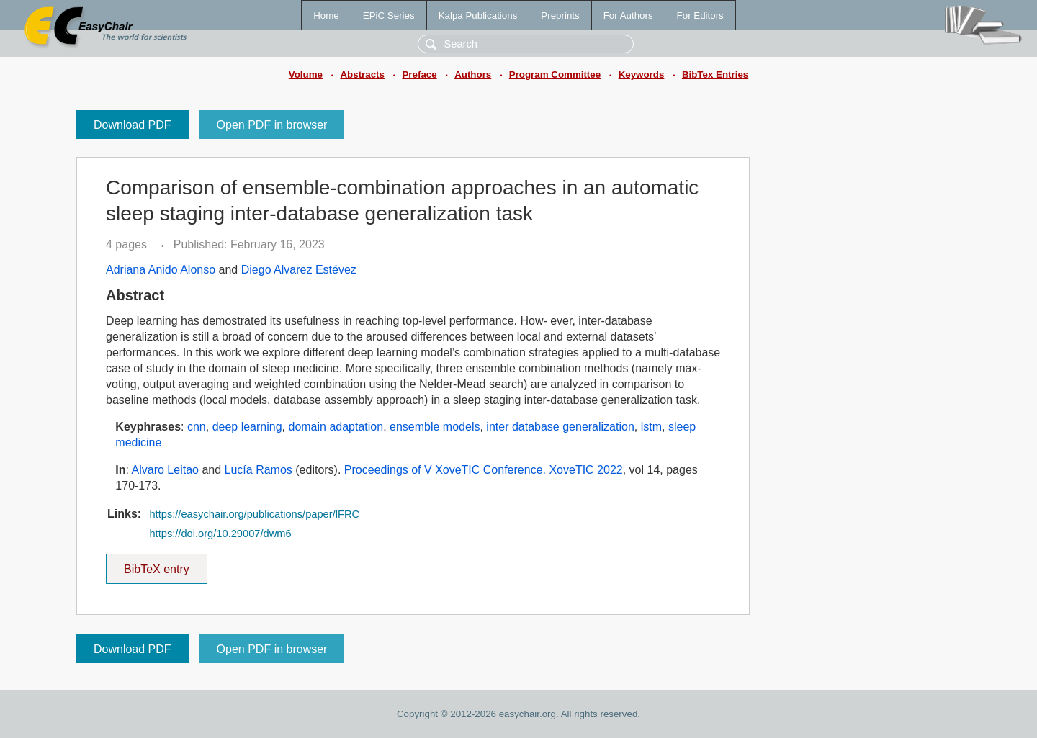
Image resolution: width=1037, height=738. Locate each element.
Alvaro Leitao (165, 470)
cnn (196, 426)
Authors (472, 74)
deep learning (247, 426)
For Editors (700, 15)
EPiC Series (389, 15)
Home (326, 15)
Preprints (560, 15)
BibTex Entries (715, 74)
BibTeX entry (156, 564)
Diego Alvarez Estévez (298, 270)
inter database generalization (560, 426)
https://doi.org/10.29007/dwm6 (220, 533)
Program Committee (555, 74)
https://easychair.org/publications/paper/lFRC (254, 514)
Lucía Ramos (258, 470)
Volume (306, 74)
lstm (651, 426)
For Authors (628, 15)
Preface (419, 74)
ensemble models (435, 426)
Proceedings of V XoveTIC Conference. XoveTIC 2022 (483, 470)
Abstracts (362, 74)
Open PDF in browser (272, 125)
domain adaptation (335, 426)
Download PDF (132, 125)
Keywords (642, 74)
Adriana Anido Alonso (160, 270)
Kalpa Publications (478, 15)
